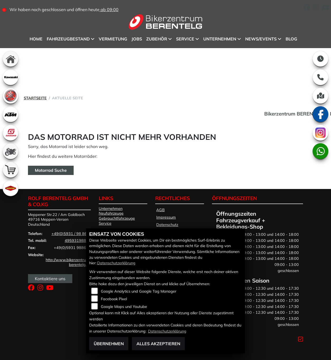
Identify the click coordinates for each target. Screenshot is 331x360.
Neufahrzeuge (111, 213)
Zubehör (156, 38)
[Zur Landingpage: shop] (10, 170)
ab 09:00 (109, 9)
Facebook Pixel (114, 299)
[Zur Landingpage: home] (10, 59)
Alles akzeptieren (158, 343)
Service (185, 38)
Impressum (166, 217)
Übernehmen (109, 343)
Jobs (136, 38)
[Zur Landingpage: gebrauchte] (10, 151)
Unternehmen (219, 38)
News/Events (261, 38)
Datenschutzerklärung (116, 263)
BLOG (291, 38)
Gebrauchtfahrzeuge (117, 218)
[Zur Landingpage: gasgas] (10, 133)
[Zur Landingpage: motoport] (10, 188)
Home (36, 38)
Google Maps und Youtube (124, 306)
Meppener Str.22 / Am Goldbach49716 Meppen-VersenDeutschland (56, 219)
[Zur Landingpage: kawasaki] (10, 77)
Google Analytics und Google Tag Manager (138, 291)
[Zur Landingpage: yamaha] (10, 96)
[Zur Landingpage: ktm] (10, 114)
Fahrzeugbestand (68, 38)
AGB (160, 209)
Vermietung (113, 38)
